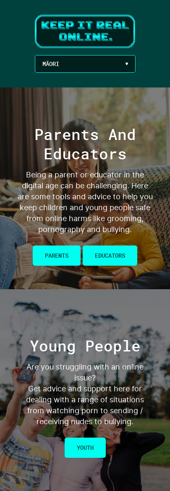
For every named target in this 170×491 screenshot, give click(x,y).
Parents (56, 255)
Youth (85, 447)
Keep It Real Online (85, 32)
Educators (110, 255)
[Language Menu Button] (85, 64)
